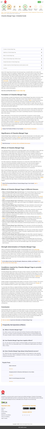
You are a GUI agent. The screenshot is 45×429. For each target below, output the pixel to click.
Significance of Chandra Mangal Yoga (9, 52)
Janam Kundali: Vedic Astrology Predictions (11, 12)
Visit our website (6, 320)
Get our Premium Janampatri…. (30, 128)
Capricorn (17, 121)
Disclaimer (3, 413)
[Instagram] (22, 415)
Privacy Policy (4, 411)
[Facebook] (24, 415)
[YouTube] (29, 415)
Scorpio (37, 283)
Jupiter (41, 177)
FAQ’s (2, 409)
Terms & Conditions (5, 416)
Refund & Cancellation (6, 414)
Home (2, 12)
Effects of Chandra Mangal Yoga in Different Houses (12, 58)
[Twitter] (27, 415)
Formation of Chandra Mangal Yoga (9, 49)
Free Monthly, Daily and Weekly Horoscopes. (20, 143)
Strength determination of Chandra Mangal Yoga (11, 61)
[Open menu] (2, 2)
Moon (19, 137)
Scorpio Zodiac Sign (20, 90)
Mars (30, 100)
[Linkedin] (26, 415)
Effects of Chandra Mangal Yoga (8, 55)
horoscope (5, 80)
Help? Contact (4, 418)
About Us (3, 408)
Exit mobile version (22, 427)
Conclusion (5, 68)
